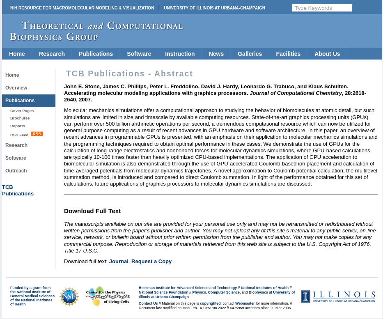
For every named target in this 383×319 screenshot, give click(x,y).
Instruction (180, 53)
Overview (16, 88)
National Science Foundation (163, 292)
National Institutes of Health (265, 288)
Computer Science (224, 292)
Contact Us (148, 303)
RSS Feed (26, 134)
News (216, 53)
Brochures (20, 118)
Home (17, 53)
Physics (199, 292)
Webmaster (245, 303)
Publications (96, 53)
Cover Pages (22, 110)
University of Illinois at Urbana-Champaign (214, 8)
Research (52, 53)
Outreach (16, 171)
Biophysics (258, 292)
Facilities (288, 53)
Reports (17, 126)
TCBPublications (18, 190)
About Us (327, 53)
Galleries (250, 53)
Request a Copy (151, 261)
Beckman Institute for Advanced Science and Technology (188, 288)
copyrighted (210, 303)
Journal (118, 261)
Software (139, 53)
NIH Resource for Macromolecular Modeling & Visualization (82, 8)
